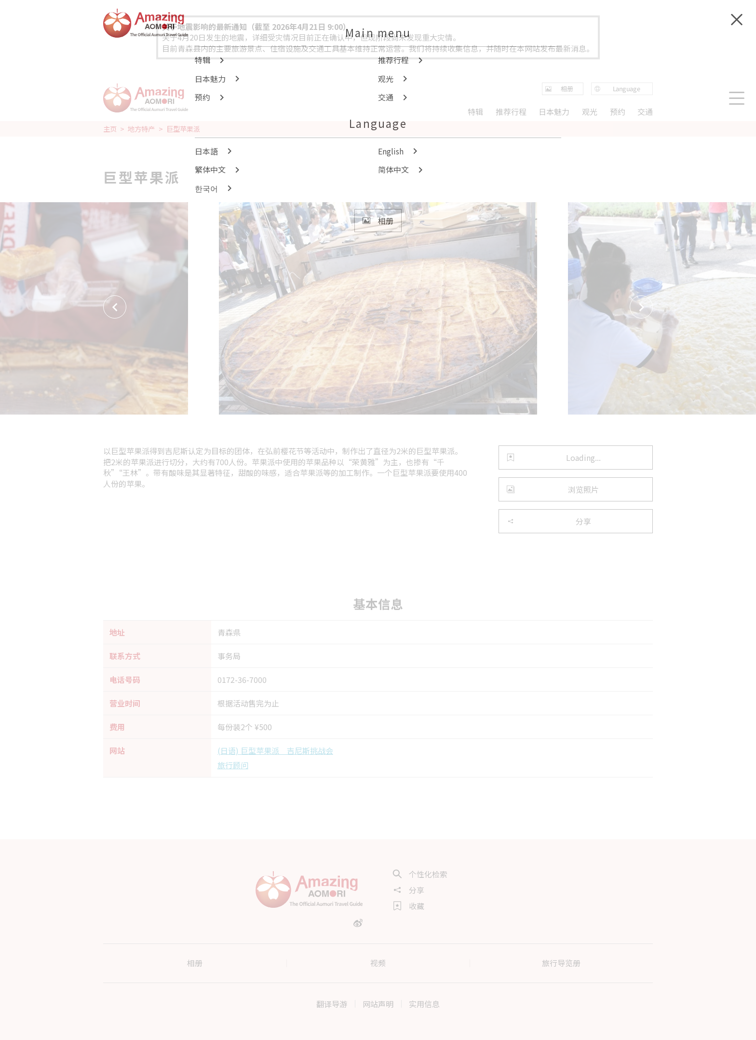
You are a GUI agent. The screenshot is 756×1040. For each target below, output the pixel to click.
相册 (194, 963)
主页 (110, 129)
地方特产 (141, 129)
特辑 (475, 111)
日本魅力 (554, 111)
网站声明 (378, 1004)
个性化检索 (420, 874)
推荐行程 (511, 111)
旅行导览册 (561, 963)
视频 (378, 963)
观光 (589, 111)
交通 (645, 111)
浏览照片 (553, 489)
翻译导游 (331, 1004)
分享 (549, 521)
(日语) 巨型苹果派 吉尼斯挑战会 (275, 750)
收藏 (408, 906)
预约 (617, 111)
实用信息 (424, 1004)
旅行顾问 (232, 765)
